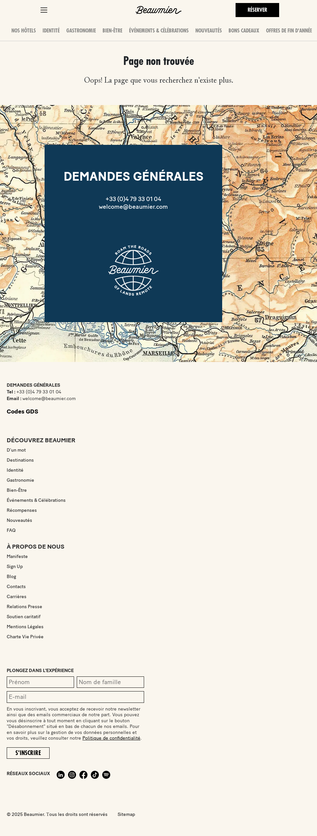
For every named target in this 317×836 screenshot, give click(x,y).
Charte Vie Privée (25, 637)
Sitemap (126, 814)
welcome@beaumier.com (133, 206)
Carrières (16, 596)
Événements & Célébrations (159, 30)
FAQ (11, 530)
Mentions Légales (25, 627)
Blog (11, 576)
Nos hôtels (23, 30)
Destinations (20, 460)
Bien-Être (112, 30)
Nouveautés (208, 30)
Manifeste (17, 556)
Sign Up (15, 566)
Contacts (16, 586)
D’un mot (16, 450)
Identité (51, 30)
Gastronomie (81, 30)
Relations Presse (24, 607)
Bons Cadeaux (244, 30)
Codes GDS (22, 411)
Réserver (257, 10)
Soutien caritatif (24, 617)
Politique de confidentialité (111, 738)
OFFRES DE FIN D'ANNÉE (289, 30)
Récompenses (22, 510)
